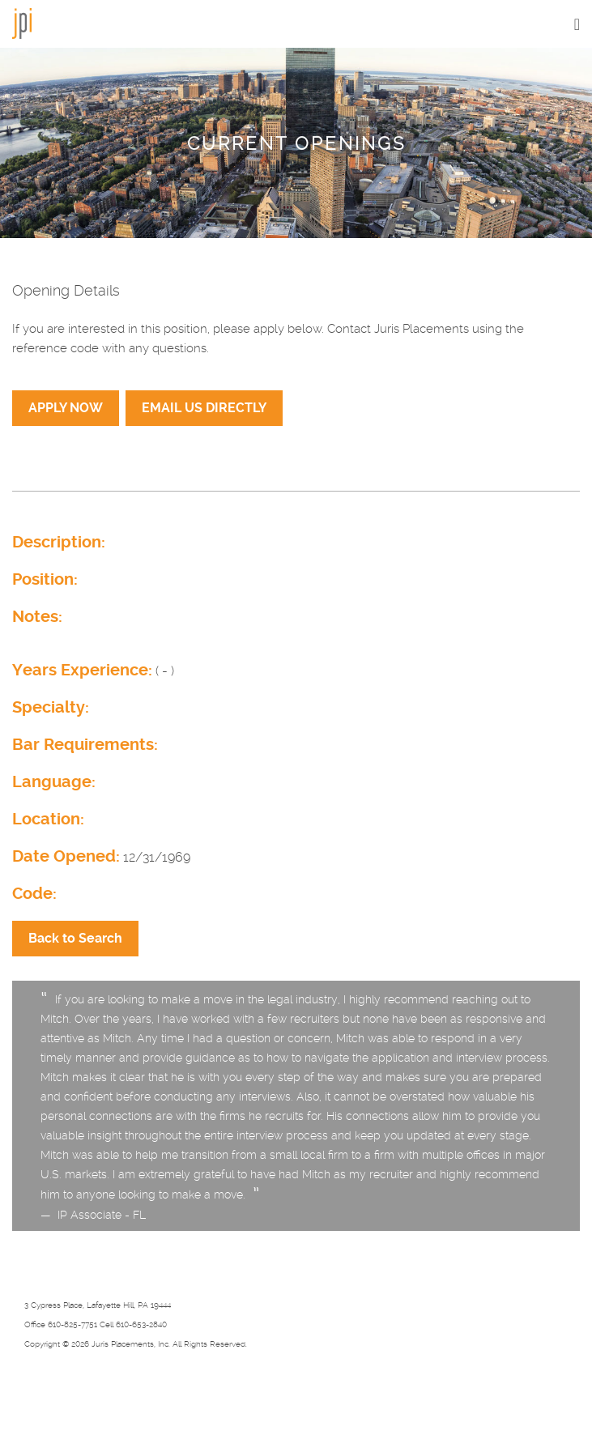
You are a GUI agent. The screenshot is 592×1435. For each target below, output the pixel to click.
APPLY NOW (65, 407)
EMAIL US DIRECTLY (204, 407)
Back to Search (75, 938)
